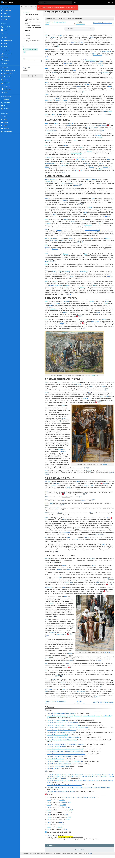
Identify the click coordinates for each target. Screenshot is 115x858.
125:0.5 (46, 82)
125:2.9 (46, 253)
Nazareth (104, 51)
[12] (107, 389)
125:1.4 (46, 145)
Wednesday (53, 238)
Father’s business (61, 634)
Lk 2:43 (68, 807)
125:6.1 (46, 558)
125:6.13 (46, 689)
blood (81, 147)
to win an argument (65, 532)
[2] (102, 65)
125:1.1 (46, 123)
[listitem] (32, 14)
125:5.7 (46, 512)
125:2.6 (46, 229)
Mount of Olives (89, 60)
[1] (58, 46)
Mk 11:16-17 (76, 797)
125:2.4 (46, 206)
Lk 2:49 (60, 827)
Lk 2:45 (70, 812)
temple (91, 37)
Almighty (64, 100)
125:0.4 (46, 68)
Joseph (53, 114)
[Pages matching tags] (24, 52)
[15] (45, 474)
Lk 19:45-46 (83, 797)
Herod (67, 163)
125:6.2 (46, 565)
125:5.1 (46, 481)
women (109, 51)
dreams (90, 207)
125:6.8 (46, 638)
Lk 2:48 (62, 824)
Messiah (60, 513)
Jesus (60, 35)
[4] (111, 111)
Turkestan (59, 285)
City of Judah (69, 582)
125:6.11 (46, 670)
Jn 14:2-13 (96, 797)
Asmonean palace (50, 163)
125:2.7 (46, 238)
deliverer (82, 691)
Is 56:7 (63, 797)
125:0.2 (46, 49)
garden (97, 390)
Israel (74, 70)
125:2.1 (46, 179)
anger (57, 100)
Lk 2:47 (70, 817)
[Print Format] (36, 76)
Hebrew (59, 569)
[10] (79, 241)
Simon (52, 181)
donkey (97, 321)
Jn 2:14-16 (90, 797)
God (51, 100)
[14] (113, 472)
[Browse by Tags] (75, 2)
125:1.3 (46, 140)
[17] (57, 562)
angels (98, 312)
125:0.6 (46, 94)
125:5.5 (46, 502)
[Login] (112, 2)
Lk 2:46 (66, 814)
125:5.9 (46, 537)
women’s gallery (105, 72)
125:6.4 (46, 576)
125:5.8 (46, 517)
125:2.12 (46, 281)
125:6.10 (46, 663)
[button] (109, 2)
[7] (64, 172)
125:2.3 (46, 198)
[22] (99, 696)
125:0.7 (46, 114)
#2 (54, 716)
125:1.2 (46, 133)
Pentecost (105, 167)
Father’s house (103, 125)
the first (80, 42)
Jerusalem (51, 37)
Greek (68, 569)
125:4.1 (46, 382)
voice (79, 489)
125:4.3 (46, 404)
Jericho (62, 323)
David (91, 513)
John (82, 581)
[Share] (32, 76)
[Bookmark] (28, 76)
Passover (73, 42)
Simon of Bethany (91, 179)
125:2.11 (46, 270)
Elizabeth (76, 581)
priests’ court (67, 145)
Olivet (89, 393)
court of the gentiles (91, 127)
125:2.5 (46, 219)
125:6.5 (46, 587)
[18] (58, 675)
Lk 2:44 (71, 810)
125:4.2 (46, 392)
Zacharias (111, 579)
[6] (105, 130)
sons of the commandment (92, 230)
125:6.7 (46, 619)
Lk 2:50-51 (64, 829)
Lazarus (73, 221)
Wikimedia (94, 375)
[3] (105, 111)
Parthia (67, 285)
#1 (52, 713)
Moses (100, 169)
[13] (86, 467)
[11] (81, 315)
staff (67, 657)
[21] (98, 696)
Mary (59, 114)
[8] (80, 203)
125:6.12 (46, 678)
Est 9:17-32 (63, 805)
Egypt (65, 287)
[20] (96, 696)
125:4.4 (46, 470)
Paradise (63, 683)
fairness (64, 418)
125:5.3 (46, 496)
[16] (94, 499)
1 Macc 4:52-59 (66, 802)
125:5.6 (46, 507)
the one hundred (97, 55)
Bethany (76, 185)
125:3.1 (46, 301)
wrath (46, 100)
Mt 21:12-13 (69, 797)
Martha (56, 240)
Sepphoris (98, 135)
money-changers (51, 130)
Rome (94, 285)
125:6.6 (46, 595)
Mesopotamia (53, 285)
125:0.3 (46, 59)
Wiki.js (90, 856)
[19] (59, 675)
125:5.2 (46, 491)
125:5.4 (46, 499)
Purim (77, 170)
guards (87, 163)
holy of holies (88, 225)
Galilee (47, 167)
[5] (104, 130)
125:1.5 (46, 157)
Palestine (81, 287)
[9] (106, 216)
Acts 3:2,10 (62, 800)
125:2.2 (46, 187)
